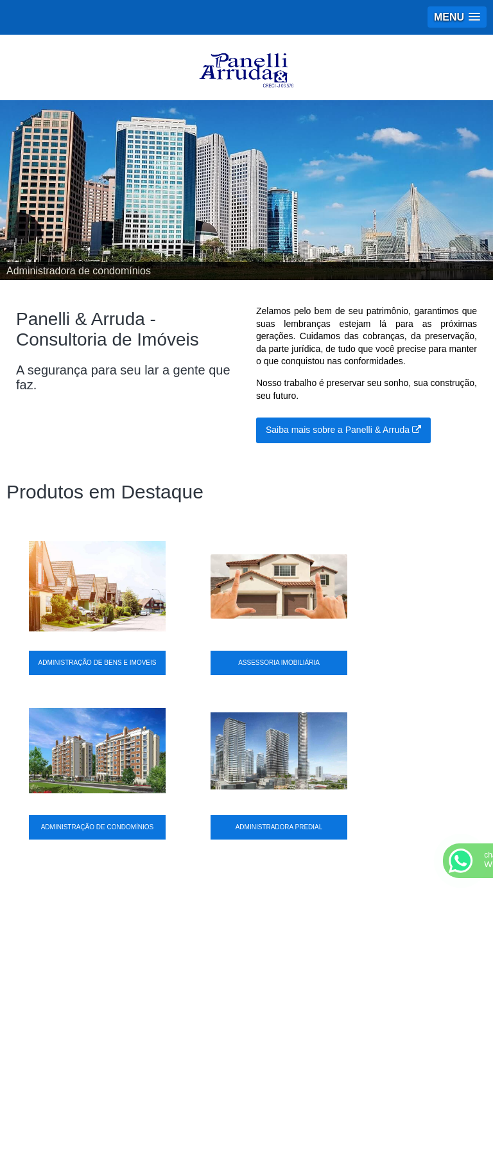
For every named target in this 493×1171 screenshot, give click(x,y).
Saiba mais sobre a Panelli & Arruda (343, 430)
